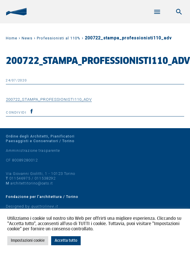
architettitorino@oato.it (32, 183)
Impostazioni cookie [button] (28, 241)
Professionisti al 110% (58, 38)
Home (11, 38)
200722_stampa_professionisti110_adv (49, 99)
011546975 (19, 178)
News (27, 38)
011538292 (45, 178)
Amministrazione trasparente (33, 150)
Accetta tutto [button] (66, 241)
